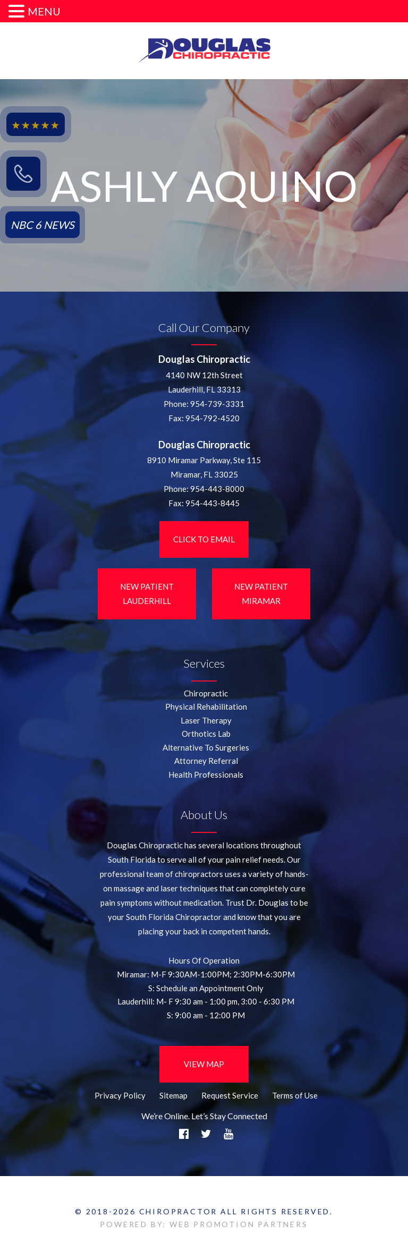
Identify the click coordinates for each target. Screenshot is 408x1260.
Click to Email (204, 539)
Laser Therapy (206, 720)
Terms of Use (295, 1095)
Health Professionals (205, 774)
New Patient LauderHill (147, 594)
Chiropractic (206, 693)
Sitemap (173, 1095)
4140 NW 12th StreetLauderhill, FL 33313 (204, 382)
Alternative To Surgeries (206, 747)
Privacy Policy (120, 1095)
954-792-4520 (212, 418)
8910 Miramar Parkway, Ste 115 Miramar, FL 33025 (204, 467)
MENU (44, 11)
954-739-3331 (217, 403)
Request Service (229, 1095)
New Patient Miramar (261, 594)
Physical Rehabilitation (206, 706)
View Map (204, 1064)
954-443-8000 (217, 488)
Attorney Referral (206, 760)
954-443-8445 (212, 503)
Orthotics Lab (206, 733)
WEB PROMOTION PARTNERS (238, 1224)
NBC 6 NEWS (42, 224)
